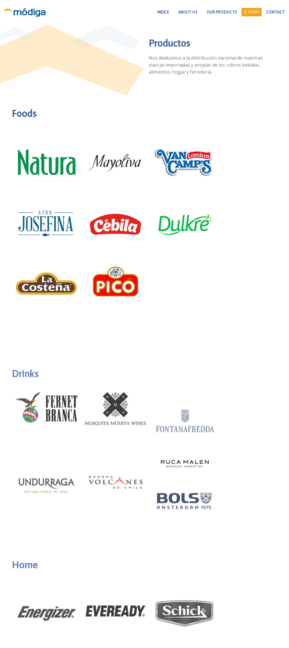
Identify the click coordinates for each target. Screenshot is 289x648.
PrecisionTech (177, 642)
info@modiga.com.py (187, 623)
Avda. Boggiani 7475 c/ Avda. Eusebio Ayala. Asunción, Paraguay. (144, 616)
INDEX (156, 12)
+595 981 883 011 (144, 623)
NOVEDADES (168, 609)
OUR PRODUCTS (215, 12)
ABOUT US (181, 12)
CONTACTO (196, 609)
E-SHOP (244, 12)
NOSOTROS (110, 609)
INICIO (88, 609)
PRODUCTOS (138, 609)
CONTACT (268, 12)
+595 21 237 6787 (101, 623)
